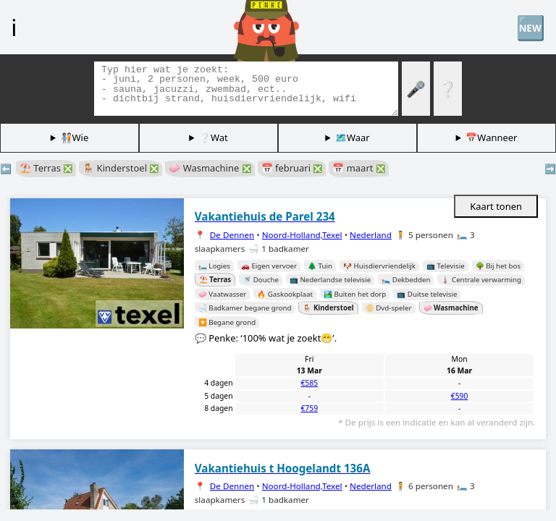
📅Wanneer (491, 137)
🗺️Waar (352, 137)
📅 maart (358, 167)
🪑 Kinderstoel (121, 167)
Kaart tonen (496, 206)
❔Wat (213, 137)
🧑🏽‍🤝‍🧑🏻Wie (75, 137)
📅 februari (292, 167)
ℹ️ (14, 27)
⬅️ (6, 168)
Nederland (371, 234)
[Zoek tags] (246, 89)
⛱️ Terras (46, 167)
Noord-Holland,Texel (302, 234)
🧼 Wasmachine (209, 167)
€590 (459, 396)
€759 (309, 408)
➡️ (550, 168)
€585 (309, 383)
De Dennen (232, 234)
